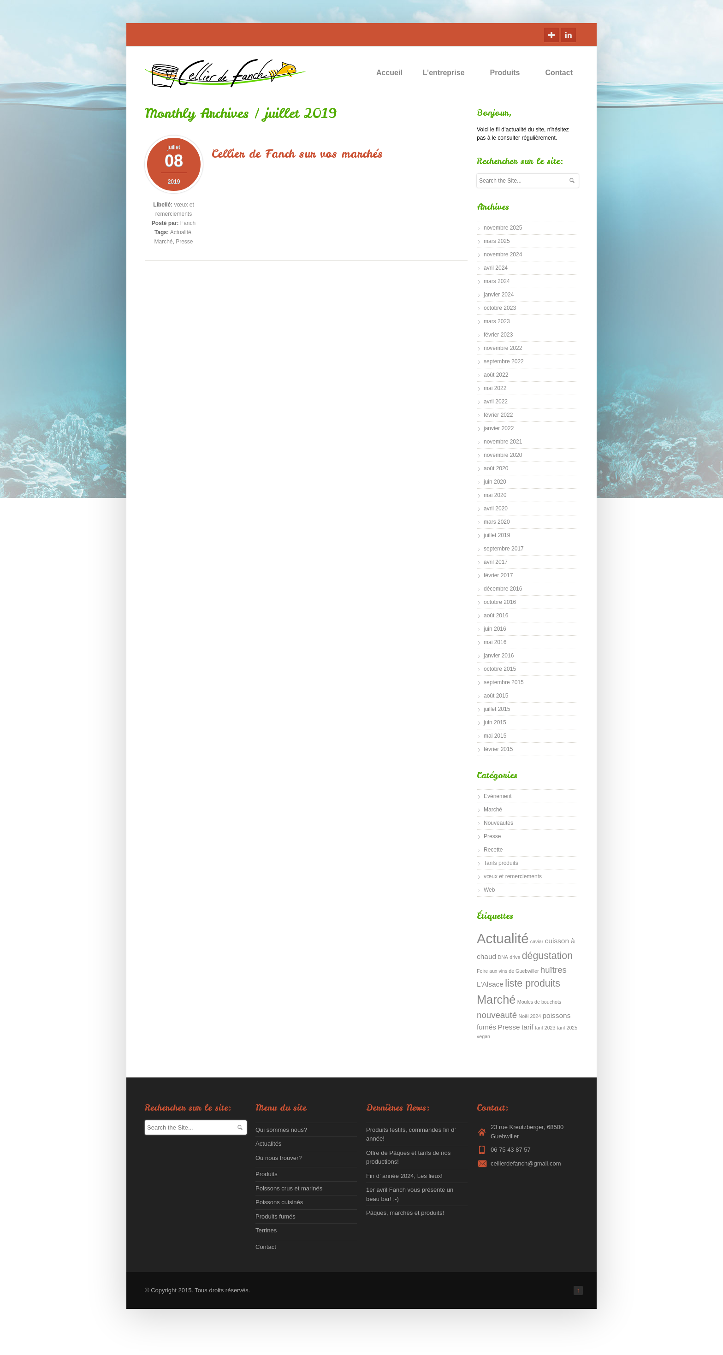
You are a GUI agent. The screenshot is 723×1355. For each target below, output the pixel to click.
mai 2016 (495, 642)
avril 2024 (496, 268)
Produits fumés (275, 1216)
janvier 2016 (499, 655)
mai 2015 (495, 736)
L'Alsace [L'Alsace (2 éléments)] (490, 984)
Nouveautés (498, 823)
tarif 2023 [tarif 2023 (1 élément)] (545, 1027)
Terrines (266, 1230)
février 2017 (498, 575)
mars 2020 (497, 522)
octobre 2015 (500, 669)
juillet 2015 (497, 709)
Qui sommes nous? (281, 1129)
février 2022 (498, 415)
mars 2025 (497, 241)
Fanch (188, 223)
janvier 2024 (499, 294)
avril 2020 (496, 508)
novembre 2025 (503, 228)
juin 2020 (495, 482)
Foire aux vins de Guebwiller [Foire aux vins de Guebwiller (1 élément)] (508, 971)
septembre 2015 (504, 682)
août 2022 (496, 375)
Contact (559, 73)
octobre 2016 (500, 602)
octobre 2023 (500, 308)
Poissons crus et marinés (288, 1188)
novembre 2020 (503, 455)
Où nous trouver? (278, 1157)
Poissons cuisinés (279, 1202)
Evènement (498, 796)
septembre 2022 (504, 361)
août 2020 (496, 468)
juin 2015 (495, 722)
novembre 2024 (503, 254)
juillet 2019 (497, 535)
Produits (509, 73)
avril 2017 (496, 562)
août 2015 (496, 695)
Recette (493, 849)
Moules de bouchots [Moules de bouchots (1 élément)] (539, 1002)
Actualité (180, 232)
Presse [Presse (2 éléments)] (509, 1027)
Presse (184, 241)
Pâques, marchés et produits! (405, 1212)
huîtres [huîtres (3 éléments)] (553, 970)
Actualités (268, 1143)
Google (551, 35)
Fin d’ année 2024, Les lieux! (404, 1175)
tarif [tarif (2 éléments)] (527, 1027)
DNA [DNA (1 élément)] (503, 957)
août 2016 (496, 615)
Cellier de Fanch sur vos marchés (297, 153)
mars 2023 (497, 321)
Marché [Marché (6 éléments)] (496, 999)
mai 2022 (495, 388)
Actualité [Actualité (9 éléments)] (503, 938)
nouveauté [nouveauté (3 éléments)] (497, 1015)
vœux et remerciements (513, 876)
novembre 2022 (503, 348)
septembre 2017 (504, 548)
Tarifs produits (501, 863)
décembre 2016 (503, 589)
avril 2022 (496, 401)
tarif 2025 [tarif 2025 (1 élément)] (567, 1027)
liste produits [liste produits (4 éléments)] (532, 983)
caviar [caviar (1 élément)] (536, 941)
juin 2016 (495, 629)
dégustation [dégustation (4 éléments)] (547, 955)
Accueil (389, 73)
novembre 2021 (503, 441)
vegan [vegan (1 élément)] (483, 1036)
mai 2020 (495, 495)
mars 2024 (497, 281)
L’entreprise (448, 73)
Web (489, 890)
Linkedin (568, 35)
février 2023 (498, 334)
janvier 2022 (499, 428)
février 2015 (498, 749)
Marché (163, 241)
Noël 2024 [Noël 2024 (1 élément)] (530, 1016)
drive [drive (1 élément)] (515, 957)
